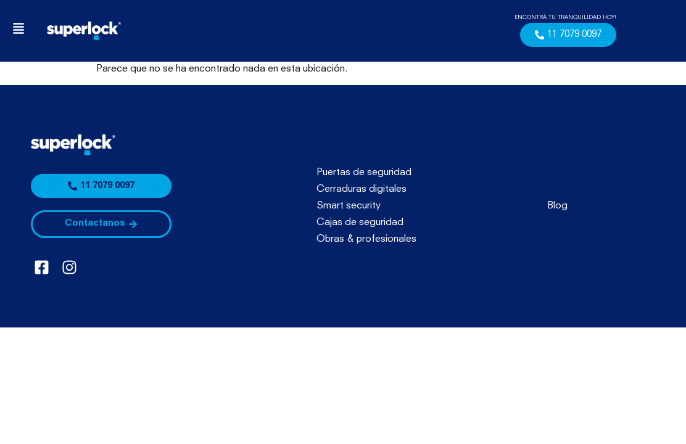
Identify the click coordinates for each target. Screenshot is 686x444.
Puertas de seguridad (363, 173)
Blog (557, 206)
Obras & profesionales (366, 239)
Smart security (348, 206)
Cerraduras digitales (361, 189)
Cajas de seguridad (359, 223)
